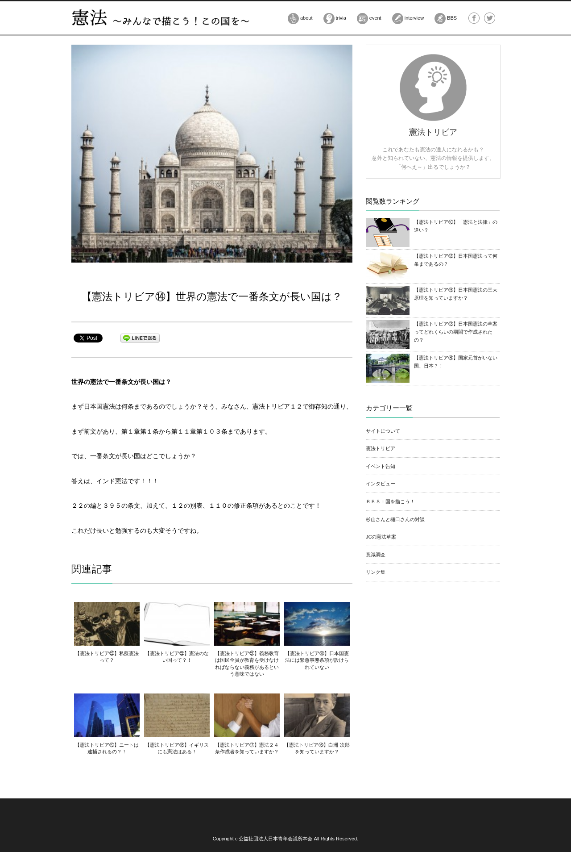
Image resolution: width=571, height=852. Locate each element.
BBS (445, 18)
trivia (334, 18)
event (369, 18)
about (300, 18)
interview (408, 18)
